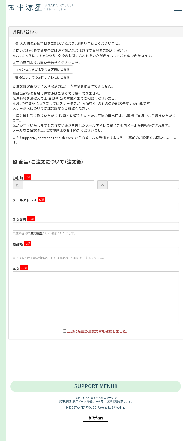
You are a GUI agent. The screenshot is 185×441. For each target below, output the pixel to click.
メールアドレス (25, 199)
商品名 (18, 244)
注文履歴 (54, 108)
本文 (16, 268)
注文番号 (19, 219)
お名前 (18, 177)
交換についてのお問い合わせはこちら (42, 77)
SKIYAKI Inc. (119, 407)
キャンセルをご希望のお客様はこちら (42, 69)
